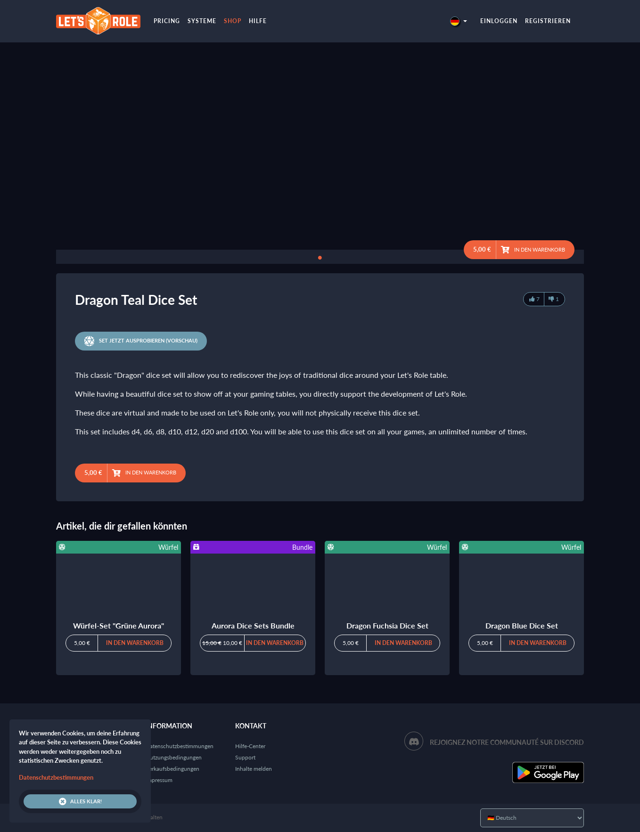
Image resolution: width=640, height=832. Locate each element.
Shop (232, 20)
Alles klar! (80, 801)
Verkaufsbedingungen (172, 768)
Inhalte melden (253, 768)
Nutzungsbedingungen (174, 757)
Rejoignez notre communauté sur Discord (507, 742)
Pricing (167, 20)
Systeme (202, 20)
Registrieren (548, 20)
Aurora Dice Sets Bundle (253, 625)
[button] (458, 20)
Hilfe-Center (250, 746)
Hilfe (258, 20)
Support (245, 757)
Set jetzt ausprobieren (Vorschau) (140, 341)
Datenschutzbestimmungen (179, 746)
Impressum (159, 779)
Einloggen (498, 20)
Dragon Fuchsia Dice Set (387, 625)
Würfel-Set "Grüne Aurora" (118, 625)
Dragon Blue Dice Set (521, 625)
